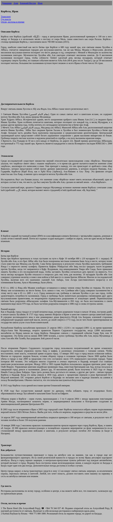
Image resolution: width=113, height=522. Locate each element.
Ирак (40, 3)
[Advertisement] (56, 84)
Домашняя (7, 3)
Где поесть (6, 19)
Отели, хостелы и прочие (12, 22)
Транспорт (6, 16)
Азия (15, 3)
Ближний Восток (28, 3)
